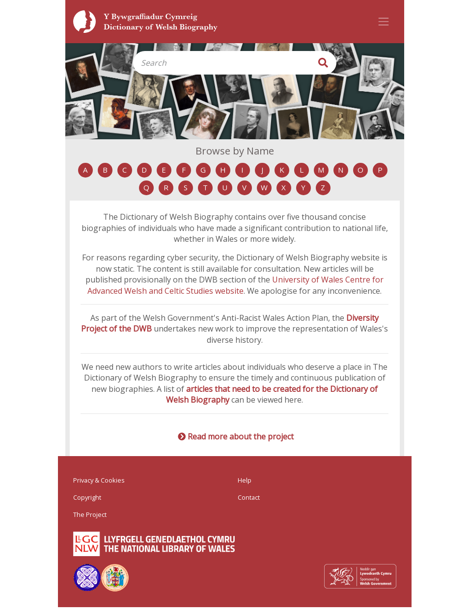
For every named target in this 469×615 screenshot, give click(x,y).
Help (244, 480)
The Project (90, 514)
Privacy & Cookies (99, 480)
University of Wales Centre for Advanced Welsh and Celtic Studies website (235, 285)
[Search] (221, 63)
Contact (249, 497)
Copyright (87, 497)
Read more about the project (241, 436)
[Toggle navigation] (383, 21)
